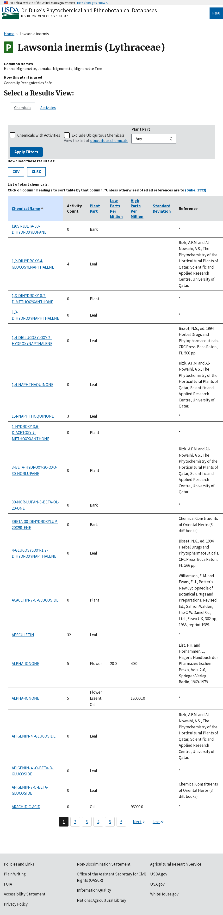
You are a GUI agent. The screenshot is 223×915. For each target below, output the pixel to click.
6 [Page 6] (121, 821)
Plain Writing (15, 874)
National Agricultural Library (101, 900)
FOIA (8, 884)
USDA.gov (158, 874)
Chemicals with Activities (38, 135)
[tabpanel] (111, 476)
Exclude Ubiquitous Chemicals (98, 135)
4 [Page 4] (98, 821)
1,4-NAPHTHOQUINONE (33, 416)
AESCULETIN (23, 634)
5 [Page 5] (110, 821)
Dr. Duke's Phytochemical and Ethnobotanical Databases (89, 10)
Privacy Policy (16, 904)
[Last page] (158, 822)
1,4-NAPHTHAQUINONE (32, 384)
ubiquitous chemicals (109, 140)
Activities (48, 107)
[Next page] (139, 822)
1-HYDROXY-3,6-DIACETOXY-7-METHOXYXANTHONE (30, 432)
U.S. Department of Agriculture (45, 16)
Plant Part (140, 129)
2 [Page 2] (75, 821)
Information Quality (94, 890)
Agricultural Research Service (175, 864)
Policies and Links (19, 864)
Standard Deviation (162, 208)
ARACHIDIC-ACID (26, 806)
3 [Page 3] (87, 821)
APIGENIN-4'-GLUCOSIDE (34, 736)
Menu (216, 13)
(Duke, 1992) (195, 190)
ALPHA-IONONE (25, 663)
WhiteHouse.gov (164, 894)
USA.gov (157, 884)
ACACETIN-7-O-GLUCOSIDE (35, 600)
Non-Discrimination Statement (103, 864)
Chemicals (22, 107)
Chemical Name (28, 208)
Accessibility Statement (24, 894)
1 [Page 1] (64, 821)
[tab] (23, 107)
